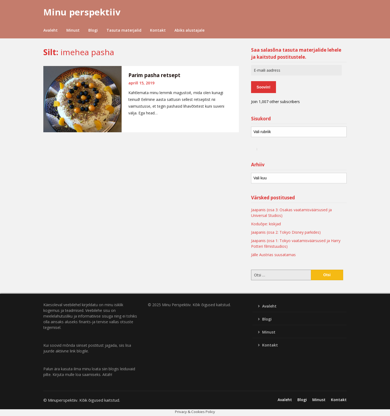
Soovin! (263, 87)
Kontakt (158, 30)
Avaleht (50, 30)
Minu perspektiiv (82, 12)
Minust (73, 30)
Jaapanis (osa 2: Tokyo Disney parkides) (286, 232)
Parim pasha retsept (154, 75)
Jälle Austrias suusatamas (273, 254)
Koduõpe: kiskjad (266, 223)
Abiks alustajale (189, 30)
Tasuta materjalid (123, 30)
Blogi (93, 30)
